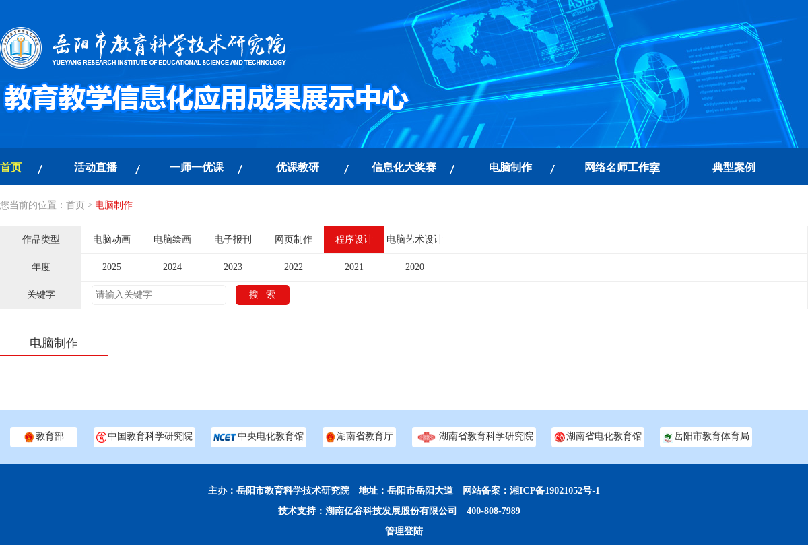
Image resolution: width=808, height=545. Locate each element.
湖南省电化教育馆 (597, 437)
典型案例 (733, 167)
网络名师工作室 (622, 167)
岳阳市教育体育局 (706, 437)
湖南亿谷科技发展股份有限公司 (391, 511)
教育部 (43, 437)
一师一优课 (197, 167)
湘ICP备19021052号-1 (555, 491)
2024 (172, 267)
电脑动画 (112, 239)
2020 (414, 267)
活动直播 (95, 167)
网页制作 (293, 239)
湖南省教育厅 (359, 437)
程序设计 (354, 239)
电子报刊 (233, 239)
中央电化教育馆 (258, 437)
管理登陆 (404, 531)
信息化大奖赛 (404, 167)
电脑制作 (510, 167)
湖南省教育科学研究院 (474, 437)
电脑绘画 (172, 239)
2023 (233, 267)
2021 (354, 267)
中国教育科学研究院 (144, 437)
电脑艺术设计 (414, 239)
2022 (293, 267)
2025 (111, 267)
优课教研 (297, 167)
